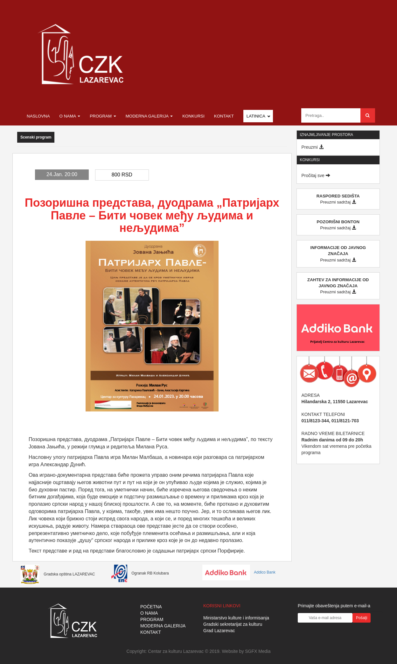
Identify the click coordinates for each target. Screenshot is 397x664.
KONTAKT (150, 632)
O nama (69, 116)
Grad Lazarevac (219, 630)
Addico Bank (238, 572)
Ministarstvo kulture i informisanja (236, 617)
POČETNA (151, 606)
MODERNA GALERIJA (162, 625)
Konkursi (193, 116)
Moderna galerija (149, 116)
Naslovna (38, 116)
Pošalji (361, 618)
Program (103, 116)
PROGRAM (151, 619)
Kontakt (224, 116)
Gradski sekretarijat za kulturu (232, 624)
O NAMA (149, 613)
